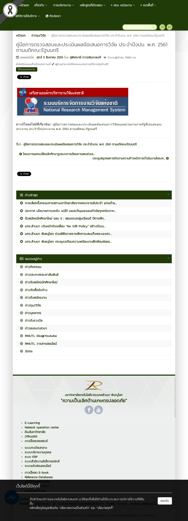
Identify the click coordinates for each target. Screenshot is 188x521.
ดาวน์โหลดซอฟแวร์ (36, 441)
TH (162, 27)
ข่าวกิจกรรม (30, 266)
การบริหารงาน (64, 5)
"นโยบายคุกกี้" (104, 508)
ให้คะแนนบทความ (26, 69)
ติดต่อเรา (53, 16)
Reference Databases (39, 477)
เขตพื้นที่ (149, 5)
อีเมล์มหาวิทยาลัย (35, 432)
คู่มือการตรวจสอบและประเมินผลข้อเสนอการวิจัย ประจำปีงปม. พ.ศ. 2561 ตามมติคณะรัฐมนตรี (80, 144)
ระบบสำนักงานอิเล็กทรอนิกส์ (42, 461)
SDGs (25, 351)
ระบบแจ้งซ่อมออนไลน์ (38, 466)
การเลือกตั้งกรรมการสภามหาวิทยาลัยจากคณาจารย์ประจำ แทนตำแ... (68, 202)
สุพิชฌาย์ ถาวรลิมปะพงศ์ (85, 57)
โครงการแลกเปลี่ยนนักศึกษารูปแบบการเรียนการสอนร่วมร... (57, 154)
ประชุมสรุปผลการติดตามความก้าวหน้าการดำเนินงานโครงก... (130, 158)
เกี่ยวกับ (41, 5)
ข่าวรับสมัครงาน (33, 297)
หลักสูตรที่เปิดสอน (93, 5)
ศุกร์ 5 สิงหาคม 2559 (50, 57)
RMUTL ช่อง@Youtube (38, 335)
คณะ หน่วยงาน (123, 5)
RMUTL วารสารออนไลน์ (38, 343)
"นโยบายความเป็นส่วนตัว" (74, 508)
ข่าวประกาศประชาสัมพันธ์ (38, 274)
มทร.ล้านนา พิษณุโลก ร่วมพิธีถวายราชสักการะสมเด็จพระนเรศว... (65, 233)
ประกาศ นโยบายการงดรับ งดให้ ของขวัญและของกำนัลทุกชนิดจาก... (67, 210)
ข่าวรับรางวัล (30, 320)
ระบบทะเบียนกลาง (36, 448)
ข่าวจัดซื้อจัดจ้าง (33, 289)
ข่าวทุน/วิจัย (30, 305)
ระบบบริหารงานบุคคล (38, 452)
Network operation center (42, 427)
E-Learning (32, 423)
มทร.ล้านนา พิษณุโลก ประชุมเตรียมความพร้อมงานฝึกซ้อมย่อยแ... (65, 241)
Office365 (31, 436)
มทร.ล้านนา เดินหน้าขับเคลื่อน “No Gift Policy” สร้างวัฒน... (62, 226)
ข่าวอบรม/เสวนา (33, 328)
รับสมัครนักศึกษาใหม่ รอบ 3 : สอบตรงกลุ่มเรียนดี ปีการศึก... (62, 218)
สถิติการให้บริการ (28, 16)
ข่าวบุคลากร (30, 312)
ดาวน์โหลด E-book (37, 472)
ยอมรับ (164, 501)
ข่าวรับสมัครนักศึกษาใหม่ (38, 282)
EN (169, 27)
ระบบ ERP (31, 457)
